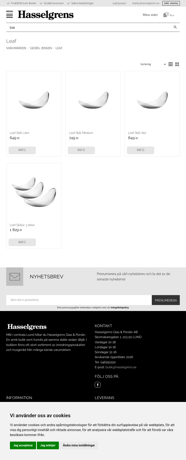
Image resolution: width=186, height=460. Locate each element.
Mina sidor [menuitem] (150, 15)
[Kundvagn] (167, 15)
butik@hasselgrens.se (146, 3)
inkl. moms (171, 3)
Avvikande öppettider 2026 (114, 357)
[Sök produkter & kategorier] (88, 27)
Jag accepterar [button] (23, 445)
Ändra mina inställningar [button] (79, 445)
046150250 (119, 3)
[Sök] (175, 27)
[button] (9, 17)
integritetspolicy (120, 307)
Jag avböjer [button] (47, 445)
